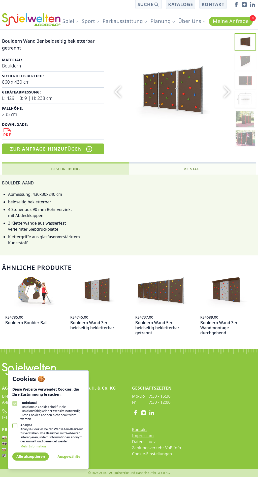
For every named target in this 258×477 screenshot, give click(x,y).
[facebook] (236, 4)
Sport (88, 21)
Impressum (143, 435)
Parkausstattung (123, 21)
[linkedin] (252, 4)
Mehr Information (33, 446)
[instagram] (244, 4)
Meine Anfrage (233, 21)
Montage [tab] (192, 168)
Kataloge (180, 4)
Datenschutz (144, 441)
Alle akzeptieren (30, 456)
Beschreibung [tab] (65, 168)
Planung (160, 21)
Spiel (68, 21)
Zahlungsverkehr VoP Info (156, 447)
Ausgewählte (68, 456)
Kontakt (213, 4)
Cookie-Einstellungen (152, 454)
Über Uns (189, 21)
